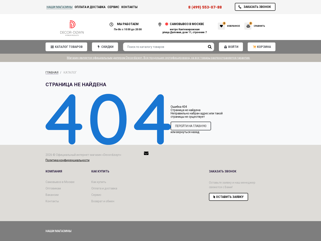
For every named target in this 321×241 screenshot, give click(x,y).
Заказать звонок (253, 7)
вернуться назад (187, 132)
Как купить (98, 182)
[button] (66, 46)
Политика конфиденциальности (67, 160)
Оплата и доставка (90, 7)
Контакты (129, 7)
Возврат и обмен (102, 201)
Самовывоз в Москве (60, 182)
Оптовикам (53, 188)
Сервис (113, 7)
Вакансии (52, 194)
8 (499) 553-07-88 (205, 7)
